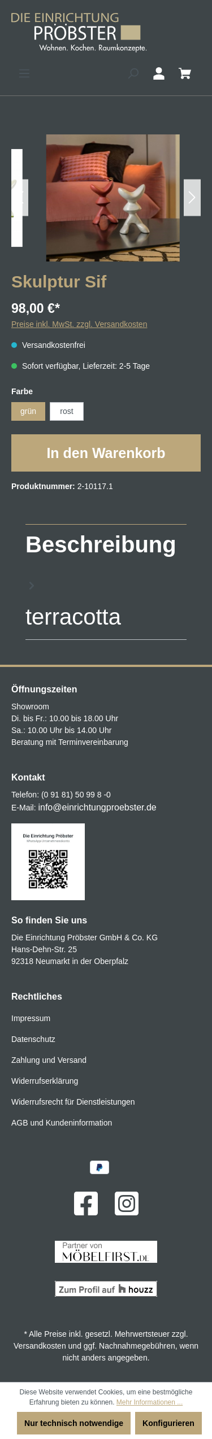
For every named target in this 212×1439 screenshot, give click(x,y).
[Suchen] (133, 73)
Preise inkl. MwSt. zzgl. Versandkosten (79, 324)
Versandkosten (40, 1345)
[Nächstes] (192, 198)
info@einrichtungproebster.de (97, 807)
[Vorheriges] (19, 198)
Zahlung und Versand (48, 1060)
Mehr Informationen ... (149, 1402)
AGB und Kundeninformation (61, 1122)
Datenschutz (33, 1039)
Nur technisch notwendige (73, 1423)
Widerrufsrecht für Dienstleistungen (73, 1101)
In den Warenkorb (105, 453)
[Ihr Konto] (159, 73)
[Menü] (24, 73)
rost (66, 411)
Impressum (30, 1018)
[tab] (103, 580)
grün (28, 411)
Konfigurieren (168, 1423)
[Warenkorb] (185, 73)
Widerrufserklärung (44, 1080)
